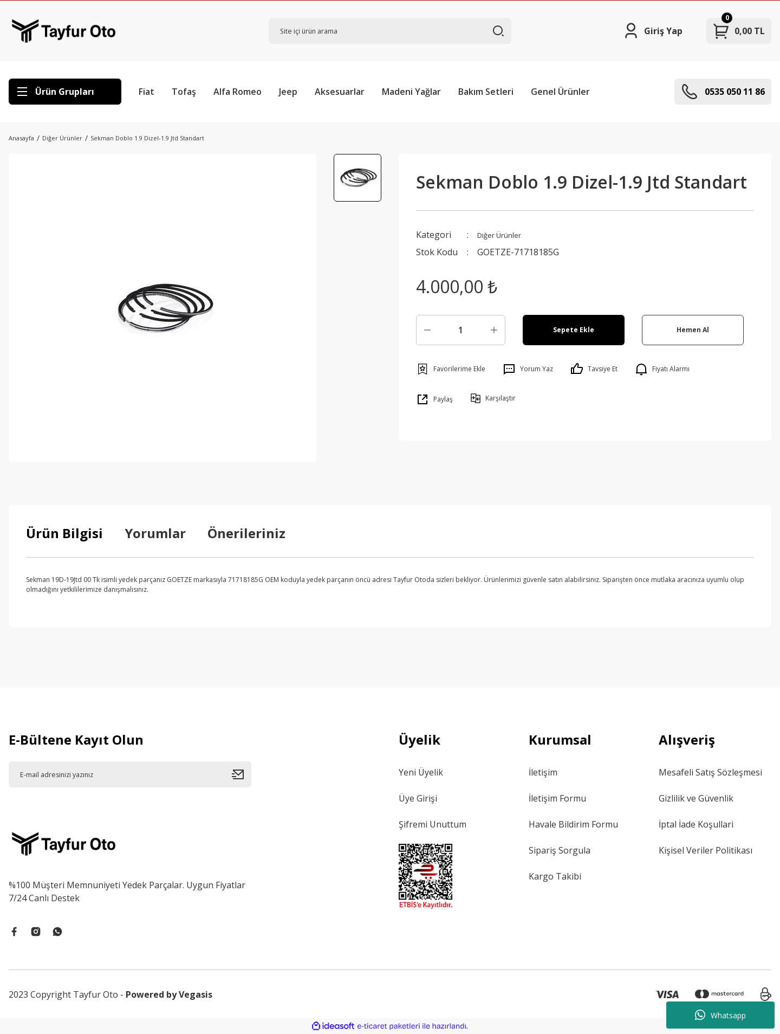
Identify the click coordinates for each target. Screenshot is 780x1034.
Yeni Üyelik (421, 772)
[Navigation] (65, 92)
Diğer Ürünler (505, 235)
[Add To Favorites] (450, 369)
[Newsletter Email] (130, 774)
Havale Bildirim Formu (573, 824)
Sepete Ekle (574, 330)
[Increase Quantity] (494, 330)
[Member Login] (652, 31)
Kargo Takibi (555, 876)
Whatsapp (720, 1015)
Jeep (288, 92)
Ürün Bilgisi (64, 533)
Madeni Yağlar (411, 92)
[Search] (390, 31)
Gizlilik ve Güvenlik (696, 798)
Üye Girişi (418, 798)
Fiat (146, 92)
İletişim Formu (557, 798)
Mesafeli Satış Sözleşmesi (710, 772)
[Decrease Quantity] (427, 330)
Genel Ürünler (560, 92)
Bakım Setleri (486, 92)
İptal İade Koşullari (696, 824)
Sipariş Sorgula (559, 850)
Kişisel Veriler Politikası (705, 850)
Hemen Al (693, 330)
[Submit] (241, 774)
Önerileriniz (246, 533)
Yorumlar (155, 533)
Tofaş (184, 92)
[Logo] (64, 31)
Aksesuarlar (340, 92)
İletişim (543, 772)
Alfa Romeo (237, 92)
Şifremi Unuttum (432, 824)
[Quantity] (460, 330)
